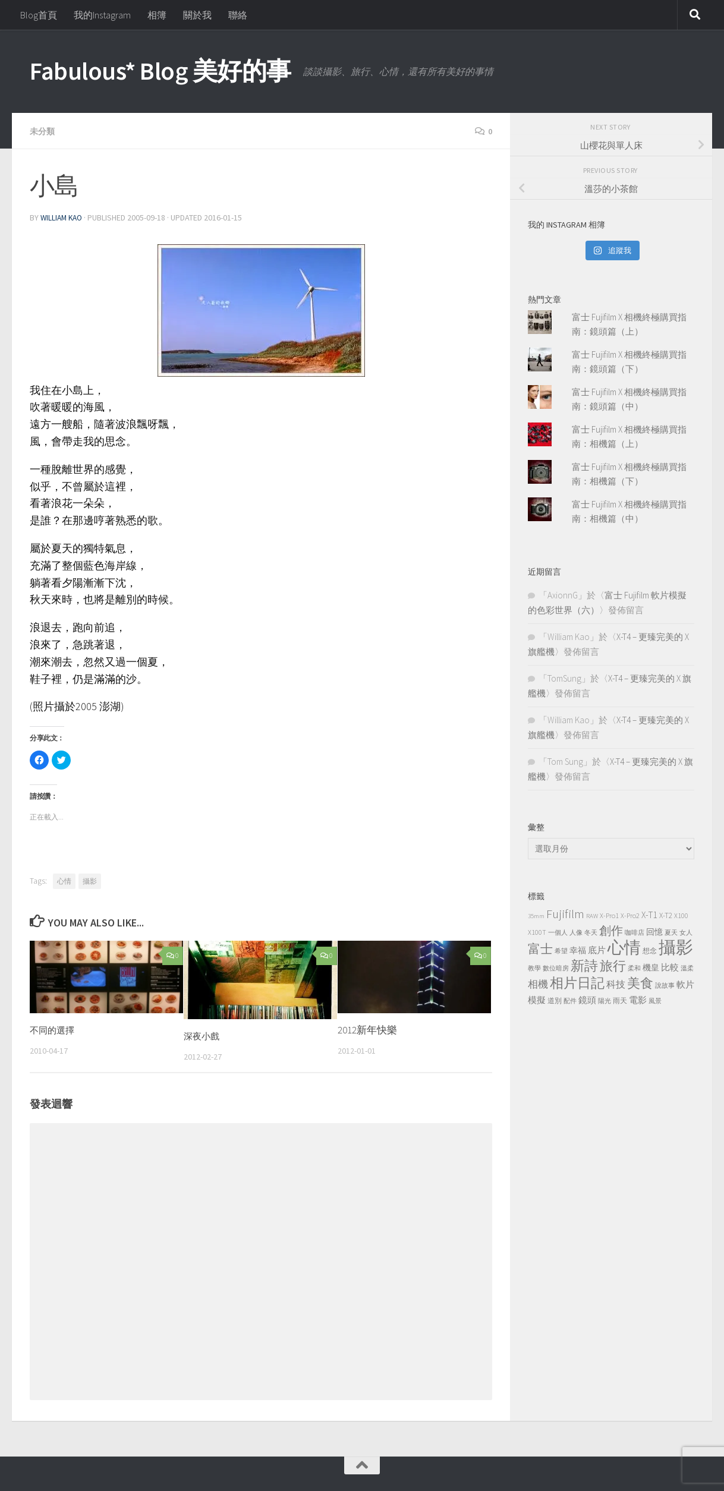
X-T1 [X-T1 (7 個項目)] (649, 915)
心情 (64, 879)
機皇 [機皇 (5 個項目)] (651, 967)
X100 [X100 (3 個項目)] (681, 915)
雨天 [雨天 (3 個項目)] (620, 1000)
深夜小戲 (204, 1034)
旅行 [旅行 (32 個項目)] (613, 965)
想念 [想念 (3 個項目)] (650, 950)
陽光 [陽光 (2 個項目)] (604, 1001)
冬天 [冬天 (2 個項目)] (590, 933)
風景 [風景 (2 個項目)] (655, 1001)
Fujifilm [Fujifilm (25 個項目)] (565, 914)
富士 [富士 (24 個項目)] (540, 949)
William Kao (63, 217)
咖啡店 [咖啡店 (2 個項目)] (634, 933)
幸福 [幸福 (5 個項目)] (577, 950)
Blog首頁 (38, 15)
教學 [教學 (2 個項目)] (534, 968)
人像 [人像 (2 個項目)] (576, 933)
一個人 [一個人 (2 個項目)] (558, 933)
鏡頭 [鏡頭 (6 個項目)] (587, 999)
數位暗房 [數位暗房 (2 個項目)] (556, 968)
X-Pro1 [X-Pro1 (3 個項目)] (609, 915)
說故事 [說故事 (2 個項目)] (665, 985)
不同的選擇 (55, 1028)
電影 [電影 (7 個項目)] (638, 999)
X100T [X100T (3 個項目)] (537, 932)
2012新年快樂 (367, 1028)
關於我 (197, 15)
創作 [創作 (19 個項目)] (611, 930)
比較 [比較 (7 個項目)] (670, 967)
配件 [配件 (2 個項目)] (570, 1001)
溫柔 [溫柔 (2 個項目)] (687, 968)
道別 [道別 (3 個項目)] (554, 1000)
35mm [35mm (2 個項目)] (536, 916)
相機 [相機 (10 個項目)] (538, 984)
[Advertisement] (611, 1109)
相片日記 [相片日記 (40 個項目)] (577, 982)
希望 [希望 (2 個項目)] (561, 951)
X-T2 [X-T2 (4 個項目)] (665, 915)
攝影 (90, 879)
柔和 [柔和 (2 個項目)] (634, 968)
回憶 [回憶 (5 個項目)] (654, 931)
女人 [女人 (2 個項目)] (685, 933)
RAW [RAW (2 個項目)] (592, 916)
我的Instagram (102, 15)
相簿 (156, 15)
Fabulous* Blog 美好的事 (160, 70)
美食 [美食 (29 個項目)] (640, 983)
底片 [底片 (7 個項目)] (597, 950)
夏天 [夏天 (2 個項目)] (671, 933)
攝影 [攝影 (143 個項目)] (676, 947)
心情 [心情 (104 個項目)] (624, 947)
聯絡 (237, 15)
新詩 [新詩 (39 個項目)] (584, 965)
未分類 (44, 131)
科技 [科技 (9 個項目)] (615, 984)
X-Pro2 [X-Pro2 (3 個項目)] (630, 915)
